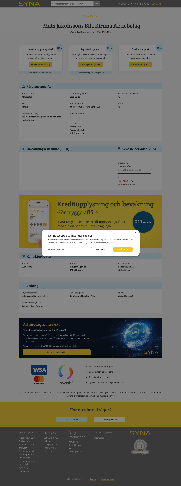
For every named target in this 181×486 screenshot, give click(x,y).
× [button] (136, 232)
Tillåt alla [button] (122, 249)
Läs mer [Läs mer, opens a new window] (113, 242)
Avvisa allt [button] (100, 249)
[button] (56, 249)
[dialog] (90, 243)
